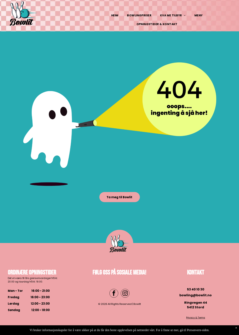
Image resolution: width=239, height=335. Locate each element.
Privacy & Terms (195, 317)
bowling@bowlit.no (195, 295)
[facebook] (113, 294)
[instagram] (125, 294)
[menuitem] (116, 15)
